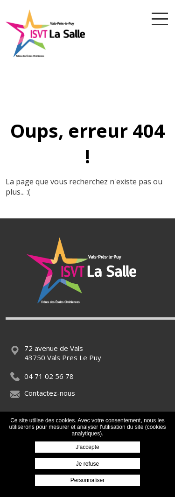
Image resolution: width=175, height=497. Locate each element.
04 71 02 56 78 (42, 376)
